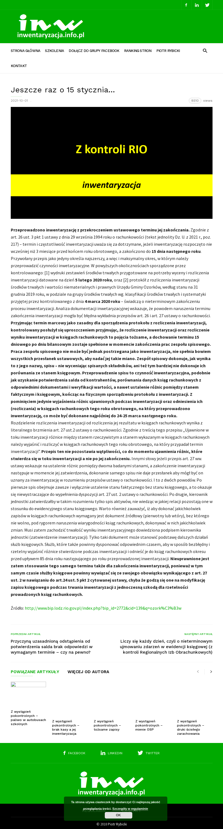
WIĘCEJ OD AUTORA (88, 672)
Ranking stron (138, 51)
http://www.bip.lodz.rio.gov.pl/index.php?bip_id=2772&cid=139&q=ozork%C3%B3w (103, 608)
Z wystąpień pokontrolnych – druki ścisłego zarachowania (190, 718)
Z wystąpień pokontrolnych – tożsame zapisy (107, 716)
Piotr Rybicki (168, 51)
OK (118, 815)
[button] (205, 50)
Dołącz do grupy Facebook (94, 51)
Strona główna (26, 51)
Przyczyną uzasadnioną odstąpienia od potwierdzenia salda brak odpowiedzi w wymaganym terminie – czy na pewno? (52, 647)
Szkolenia (54, 51)
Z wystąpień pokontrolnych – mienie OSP (149, 716)
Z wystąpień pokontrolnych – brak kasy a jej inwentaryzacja (65, 718)
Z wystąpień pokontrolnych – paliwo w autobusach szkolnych (28, 718)
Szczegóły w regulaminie (130, 808)
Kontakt (19, 66)
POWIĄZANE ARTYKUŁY (35, 672)
